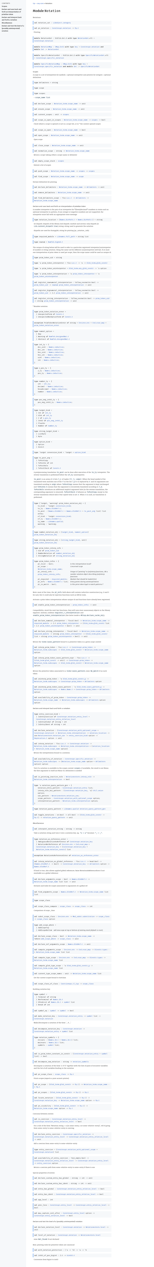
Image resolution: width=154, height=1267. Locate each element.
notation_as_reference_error (85, 855)
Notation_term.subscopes (45, 650)
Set (42, 49)
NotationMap (46, 47)
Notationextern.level (95, 1227)
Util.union (98, 791)
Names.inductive (56, 347)
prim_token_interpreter (84, 274)
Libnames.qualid (55, 521)
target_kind (67, 532)
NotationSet (83, 38)
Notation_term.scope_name (66, 104)
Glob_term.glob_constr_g (74, 679)
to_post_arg (89, 511)
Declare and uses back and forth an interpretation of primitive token (11, 11)
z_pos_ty (47, 418)
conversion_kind (63, 506)
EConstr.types (101, 950)
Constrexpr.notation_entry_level (72, 717)
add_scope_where (48, 939)
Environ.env (84, 323)
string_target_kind (71, 540)
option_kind (80, 452)
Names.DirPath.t (67, 220)
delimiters (92, 187)
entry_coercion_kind (78, 736)
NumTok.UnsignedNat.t (59, 336)
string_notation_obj (65, 556)
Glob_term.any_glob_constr (81, 268)
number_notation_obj (65, 553)
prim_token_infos (81, 605)
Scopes (4, 6)
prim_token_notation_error (46, 325)
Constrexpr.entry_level (61, 1205)
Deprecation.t (40, 738)
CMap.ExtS (59, 47)
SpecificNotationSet (95, 55)
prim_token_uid (41, 285)
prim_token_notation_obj (45, 535)
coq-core (40, 3)
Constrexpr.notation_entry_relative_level (56, 719)
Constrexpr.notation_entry (75, 788)
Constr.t (60, 314)
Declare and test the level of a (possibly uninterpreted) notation (13, 28)
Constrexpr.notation (61, 28)
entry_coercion (44, 1163)
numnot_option (81, 532)
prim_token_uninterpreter (46, 276)
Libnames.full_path (66, 237)
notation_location (98, 733)
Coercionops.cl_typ (70, 984)
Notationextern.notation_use (51, 736)
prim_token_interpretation (71, 285)
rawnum (55, 285)
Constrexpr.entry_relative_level (91, 1205)
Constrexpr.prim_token (82, 647)
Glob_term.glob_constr (97, 263)
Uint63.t (71, 1255)
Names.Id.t (58, 1000)
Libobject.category (62, 23)
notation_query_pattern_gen (92, 809)
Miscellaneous (7, 23)
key (76, 47)
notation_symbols (81, 1062)
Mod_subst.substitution (84, 916)
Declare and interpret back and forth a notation (12, 18)
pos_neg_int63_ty (55, 421)
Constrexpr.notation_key (76, 791)
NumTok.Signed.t (55, 242)
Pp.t (77, 28)
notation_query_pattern (54, 817)
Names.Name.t (67, 689)
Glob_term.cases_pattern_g (89, 687)
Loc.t (69, 198)
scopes (66, 114)
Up (34, 3)
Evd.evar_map (98, 323)
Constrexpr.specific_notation (50, 58)
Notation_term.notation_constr (50, 849)
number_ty (52, 426)
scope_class (65, 906)
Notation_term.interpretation (72, 733)
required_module (59, 579)
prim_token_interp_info (49, 574)
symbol (67, 1002)
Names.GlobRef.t (53, 508)
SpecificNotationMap (50, 64)
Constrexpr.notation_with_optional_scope (77, 730)
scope (81, 177)
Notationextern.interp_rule (79, 777)
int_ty (47, 384)
